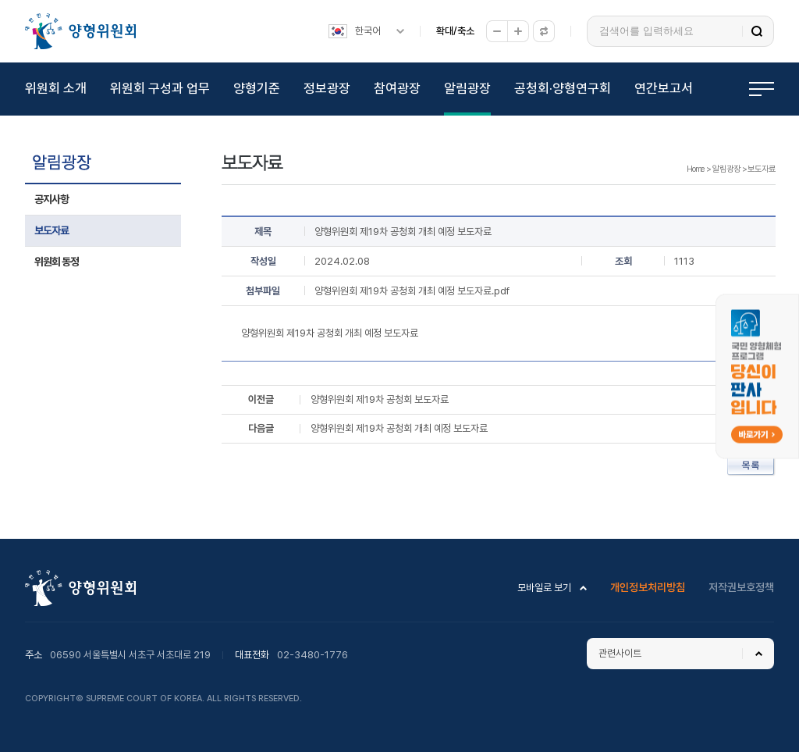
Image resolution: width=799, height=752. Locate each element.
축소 (497, 31)
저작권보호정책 (741, 587)
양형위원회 (80, 31)
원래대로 (544, 31)
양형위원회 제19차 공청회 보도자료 (380, 399)
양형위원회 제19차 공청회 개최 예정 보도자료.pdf (412, 291)
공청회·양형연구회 (562, 88)
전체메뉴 (761, 89)
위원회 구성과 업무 (160, 88)
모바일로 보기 (544, 587)
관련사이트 (619, 653)
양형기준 (256, 88)
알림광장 (467, 88)
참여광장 (397, 88)
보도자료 (51, 230)
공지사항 (51, 199)
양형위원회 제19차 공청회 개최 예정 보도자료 (399, 428)
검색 (756, 31)
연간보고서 (663, 88)
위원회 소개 (56, 88)
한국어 (368, 31)
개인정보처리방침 (647, 587)
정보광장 (327, 88)
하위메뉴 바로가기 (2, 0)
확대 (518, 31)
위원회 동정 (56, 261)
